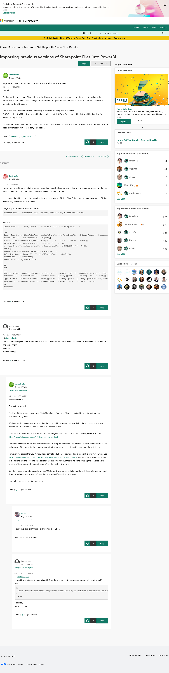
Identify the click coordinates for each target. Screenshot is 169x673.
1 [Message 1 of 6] (10, 142)
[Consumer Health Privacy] (34, 664)
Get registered (9, 12)
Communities (78, 21)
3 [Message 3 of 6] (16, 489)
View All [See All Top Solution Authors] (121, 198)
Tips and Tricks (28, 136)
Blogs (90, 21)
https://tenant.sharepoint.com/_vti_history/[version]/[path (34, 437)
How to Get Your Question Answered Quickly (137, 140)
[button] (84, 63)
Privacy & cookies (135, 655)
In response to (18, 390)
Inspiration (55, 21)
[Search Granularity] (92, 33)
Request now (120, 38)
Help (154, 27)
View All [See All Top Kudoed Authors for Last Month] (121, 254)
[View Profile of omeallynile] (14, 74)
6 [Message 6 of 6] (10, 301)
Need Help (15, 136)
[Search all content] (134, 33)
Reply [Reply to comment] (102, 307)
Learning (100, 21)
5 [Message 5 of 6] (22, 537)
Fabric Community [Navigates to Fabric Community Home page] (28, 20)
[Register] (124, 121)
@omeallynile (11, 338)
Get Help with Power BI (51, 47)
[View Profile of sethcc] (23, 513)
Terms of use (150, 655)
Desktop (74, 47)
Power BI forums (10, 47)
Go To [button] (162, 27)
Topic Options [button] (100, 63)
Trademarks (163, 655)
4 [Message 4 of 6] (22, 615)
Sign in (145, 27)
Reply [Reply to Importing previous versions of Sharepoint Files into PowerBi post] (102, 142)
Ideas (66, 21)
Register (136, 27)
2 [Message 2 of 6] (10, 360)
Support (111, 21)
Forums (43, 21)
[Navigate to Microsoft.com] (7, 20)
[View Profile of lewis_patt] (13, 175)
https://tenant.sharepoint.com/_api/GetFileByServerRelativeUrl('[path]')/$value (43, 457)
